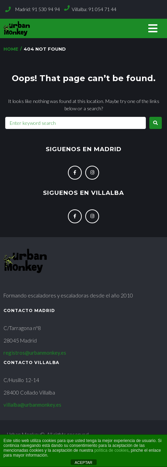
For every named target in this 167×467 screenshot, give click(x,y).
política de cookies (111, 450)
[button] (153, 29)
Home (10, 49)
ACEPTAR (83, 462)
